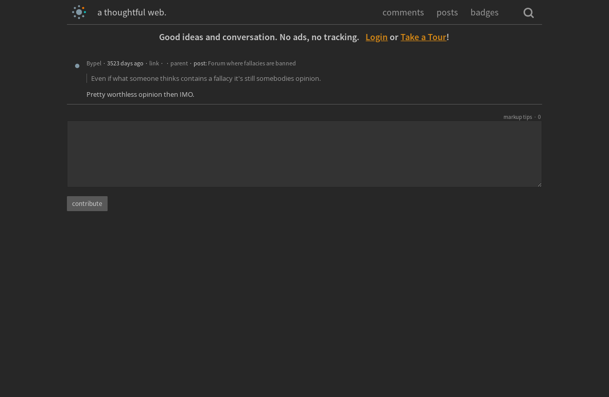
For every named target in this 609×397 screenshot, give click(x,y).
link (154, 63)
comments (403, 12)
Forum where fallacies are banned (252, 63)
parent (179, 63)
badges (485, 12)
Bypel (93, 63)
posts (447, 12)
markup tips (517, 116)
